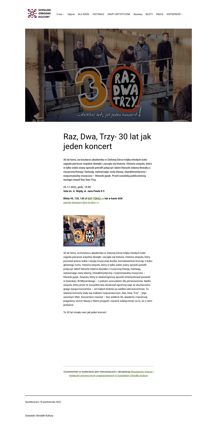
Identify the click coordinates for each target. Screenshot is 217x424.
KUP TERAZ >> (96, 198)
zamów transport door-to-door (79, 202)
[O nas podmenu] (63, 14)
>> (97, 202)
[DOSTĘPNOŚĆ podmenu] (182, 14)
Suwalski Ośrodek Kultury (39, 415)
